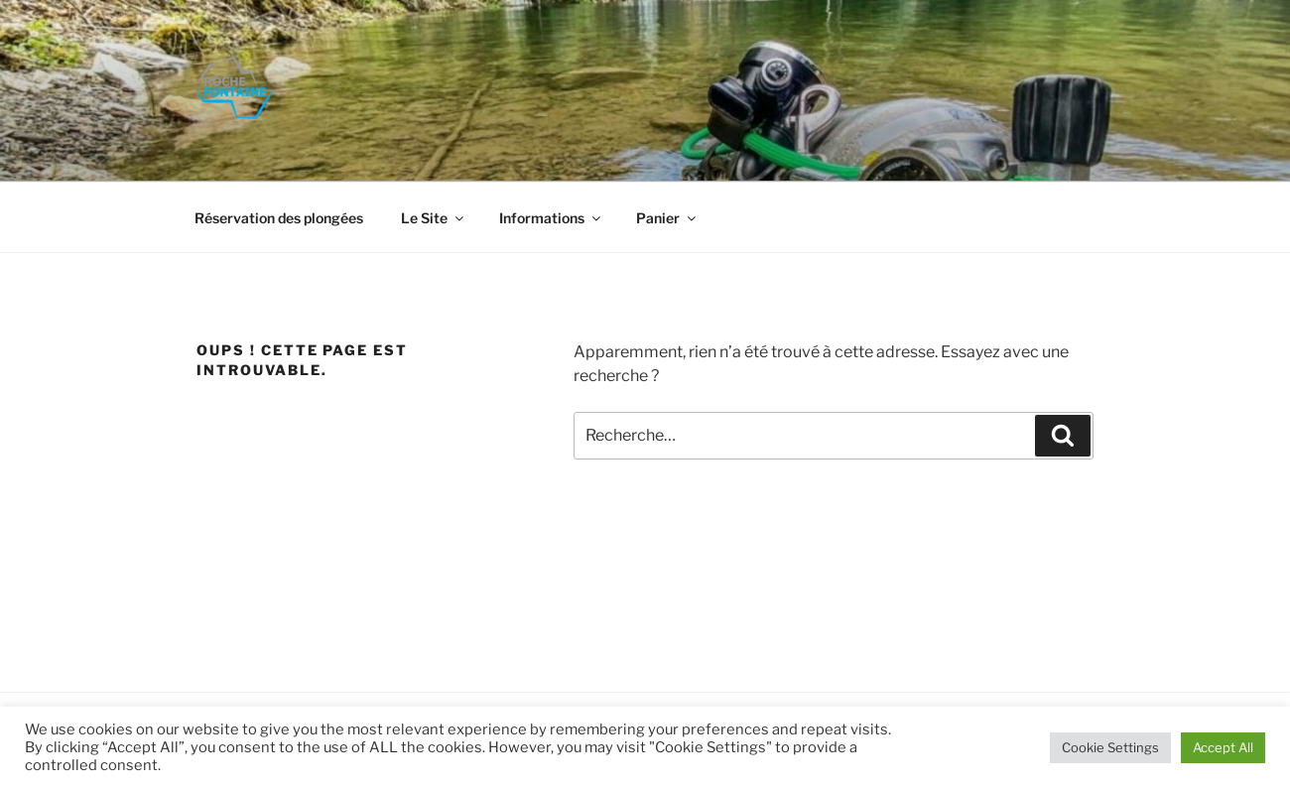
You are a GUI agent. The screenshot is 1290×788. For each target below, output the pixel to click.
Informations (551, 217)
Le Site (433, 217)
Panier (667, 217)
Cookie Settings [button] (1110, 747)
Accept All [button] (1223, 747)
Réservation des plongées (278, 217)
